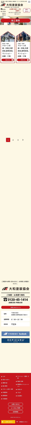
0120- (9, 300)
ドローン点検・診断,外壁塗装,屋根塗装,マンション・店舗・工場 (7, 50)
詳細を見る (7, 60)
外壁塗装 (5, 392)
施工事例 (5, 386)
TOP (4, 376)
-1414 (23, 300)
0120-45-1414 (3, 10)
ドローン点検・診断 (8, 389)
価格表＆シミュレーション (23, 385)
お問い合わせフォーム (16, 307)
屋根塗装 (5, 395)
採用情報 (15, 412)
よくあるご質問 (15, 408)
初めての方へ (6, 379)
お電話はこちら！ (23, 422)
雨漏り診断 (20, 381)
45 (15, 300)
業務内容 (5, 383)
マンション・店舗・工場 (23, 377)
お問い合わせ (26, 10)
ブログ (19, 392)
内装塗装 (5, 399)
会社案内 (19, 396)
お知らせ (19, 389)
